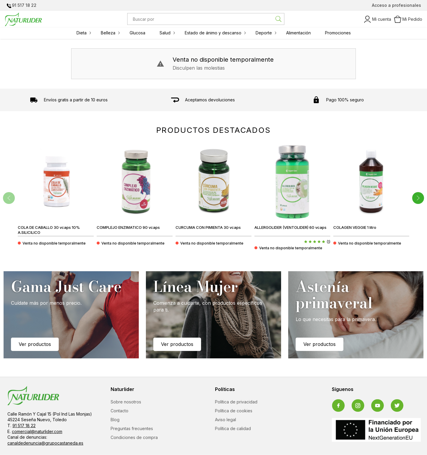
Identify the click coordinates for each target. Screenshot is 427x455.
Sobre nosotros (126, 402)
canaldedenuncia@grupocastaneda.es (45, 443)
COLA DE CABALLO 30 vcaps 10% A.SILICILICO (49, 230)
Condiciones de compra (134, 437)
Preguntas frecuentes (132, 428)
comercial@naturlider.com (37, 431)
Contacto (119, 411)
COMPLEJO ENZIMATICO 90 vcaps (128, 227)
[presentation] (9, 198)
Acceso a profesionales (396, 5)
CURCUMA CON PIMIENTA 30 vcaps (208, 227)
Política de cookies (233, 411)
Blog (115, 419)
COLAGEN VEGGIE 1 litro (354, 227)
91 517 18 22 (24, 5)
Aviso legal (225, 419)
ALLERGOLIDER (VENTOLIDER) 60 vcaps (290, 227)
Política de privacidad (236, 402)
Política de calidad (233, 428)
